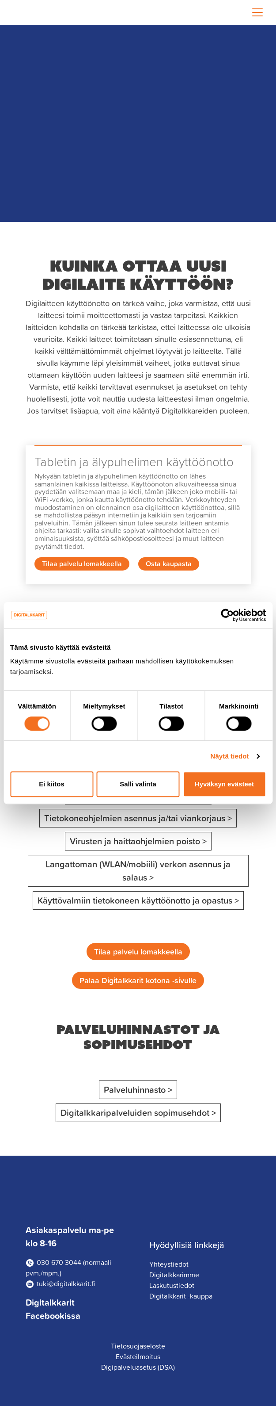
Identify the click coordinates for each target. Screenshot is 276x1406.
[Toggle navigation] (257, 12)
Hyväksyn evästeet (224, 784)
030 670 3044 (59, 1262)
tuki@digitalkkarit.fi (66, 1283)
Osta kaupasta (169, 563)
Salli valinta (138, 784)
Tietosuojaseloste (138, 1346)
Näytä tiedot (230, 756)
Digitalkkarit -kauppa (180, 1296)
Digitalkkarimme (174, 1275)
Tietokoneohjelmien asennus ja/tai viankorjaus (134, 818)
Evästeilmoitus (138, 1356)
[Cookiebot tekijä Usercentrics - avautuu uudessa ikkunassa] (227, 615)
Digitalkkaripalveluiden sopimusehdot (140, 1112)
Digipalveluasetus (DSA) (138, 1367)
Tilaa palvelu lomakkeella (82, 563)
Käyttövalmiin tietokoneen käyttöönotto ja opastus (135, 900)
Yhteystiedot (169, 1264)
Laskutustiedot (171, 1285)
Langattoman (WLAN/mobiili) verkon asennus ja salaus (138, 871)
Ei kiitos (51, 784)
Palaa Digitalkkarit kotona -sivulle (138, 980)
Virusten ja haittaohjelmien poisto (135, 841)
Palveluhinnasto (140, 1089)
